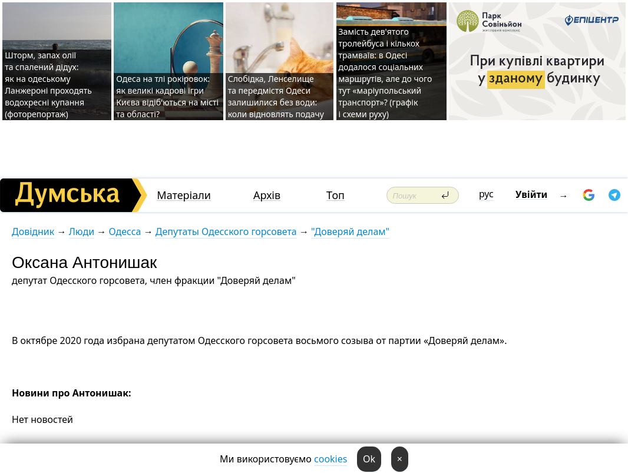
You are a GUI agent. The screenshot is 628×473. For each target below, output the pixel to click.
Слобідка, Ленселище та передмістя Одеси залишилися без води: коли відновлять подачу (276, 96)
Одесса (124, 231)
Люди (81, 231)
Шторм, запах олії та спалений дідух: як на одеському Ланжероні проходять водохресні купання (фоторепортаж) (48, 84)
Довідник (33, 231)
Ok (369, 458)
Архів (266, 195)
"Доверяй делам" (350, 231)
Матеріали (184, 195)
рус (486, 193)
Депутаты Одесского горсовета (226, 231)
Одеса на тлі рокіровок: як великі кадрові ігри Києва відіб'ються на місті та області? (167, 96)
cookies (330, 458)
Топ (335, 195)
